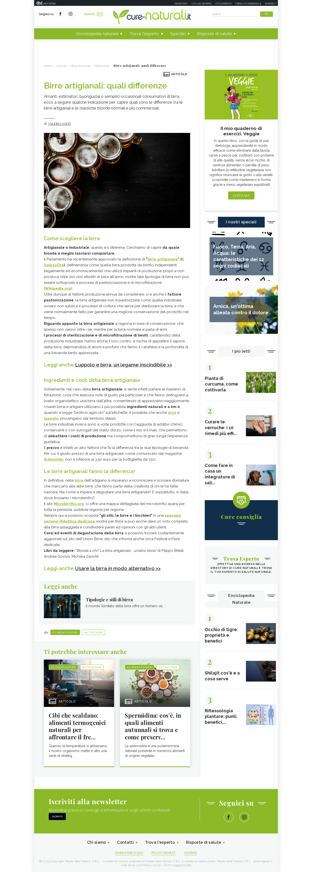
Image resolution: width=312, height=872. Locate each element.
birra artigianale (162, 259)
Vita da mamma (201, 3)
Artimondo (53, 459)
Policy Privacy (164, 852)
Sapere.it (271, 3)
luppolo (51, 418)
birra (79, 480)
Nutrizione (93, 632)
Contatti (125, 842)
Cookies (191, 852)
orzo (172, 412)
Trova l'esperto (144, 33)
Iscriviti (93, 14)
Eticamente (223, 3)
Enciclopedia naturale (97, 33)
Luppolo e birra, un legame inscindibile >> (124, 365)
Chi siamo (96, 842)
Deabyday (181, 3)
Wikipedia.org (58, 288)
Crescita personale (248, 3)
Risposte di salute (214, 33)
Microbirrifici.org (69, 503)
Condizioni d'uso (129, 852)
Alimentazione (65, 632)
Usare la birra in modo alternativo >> (118, 568)
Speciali (178, 33)
